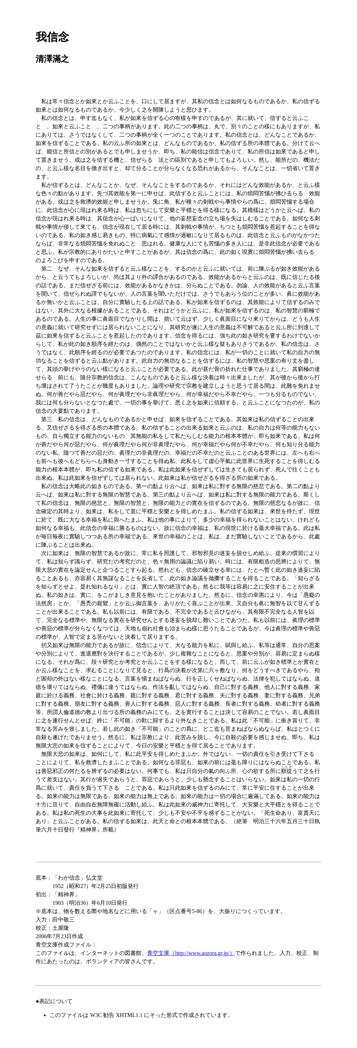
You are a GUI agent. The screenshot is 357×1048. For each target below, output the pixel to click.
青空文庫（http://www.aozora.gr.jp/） (191, 953)
